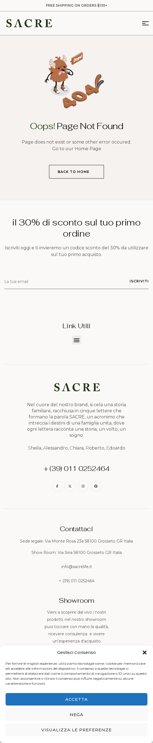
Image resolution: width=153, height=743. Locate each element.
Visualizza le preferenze (76, 729)
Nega (76, 714)
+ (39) (65, 580)
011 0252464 (82, 580)
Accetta (76, 699)
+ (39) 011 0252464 (77, 468)
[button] (144, 652)
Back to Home (77, 171)
